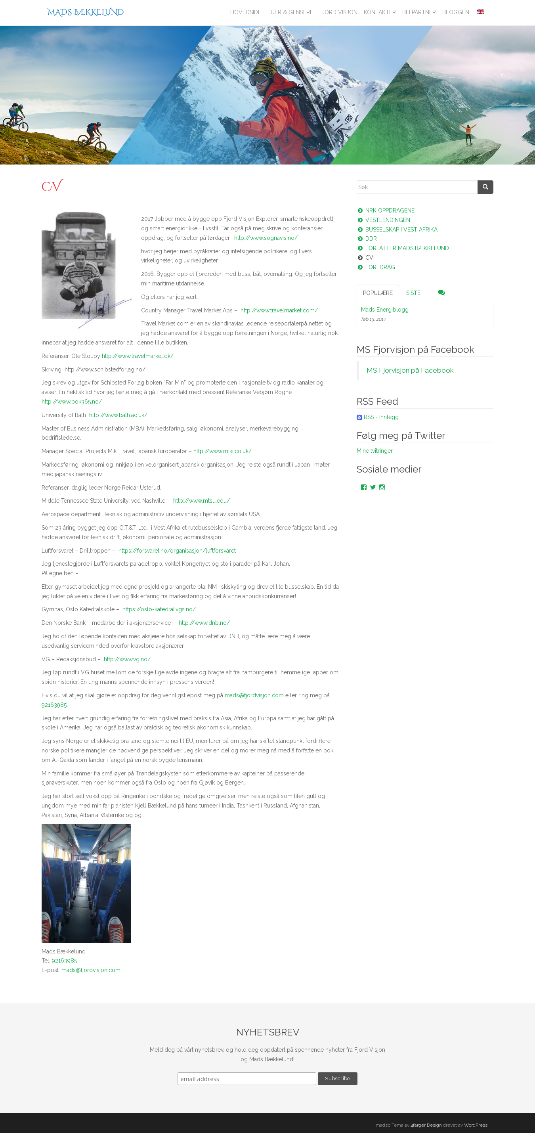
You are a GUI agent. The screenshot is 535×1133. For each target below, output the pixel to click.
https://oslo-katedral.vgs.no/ (159, 609)
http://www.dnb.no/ (204, 623)
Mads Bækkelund (86, 12)
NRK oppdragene (386, 210)
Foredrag (376, 267)
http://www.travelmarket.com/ (279, 310)
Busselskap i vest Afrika (397, 229)
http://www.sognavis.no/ (266, 238)
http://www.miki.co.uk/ (222, 451)
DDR (367, 238)
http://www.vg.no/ (127, 659)
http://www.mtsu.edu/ (201, 501)
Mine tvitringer (375, 451)
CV (365, 258)
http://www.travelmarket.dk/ (138, 356)
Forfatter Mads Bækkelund (403, 248)
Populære (378, 293)
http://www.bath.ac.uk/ (118, 415)
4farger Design (426, 1125)
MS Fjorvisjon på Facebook (415, 349)
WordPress (475, 1125)
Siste (413, 293)
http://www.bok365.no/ (72, 401)
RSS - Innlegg (381, 417)
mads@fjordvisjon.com (254, 695)
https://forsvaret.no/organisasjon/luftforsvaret (177, 550)
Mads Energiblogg (385, 309)
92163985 (54, 705)
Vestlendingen (383, 220)
